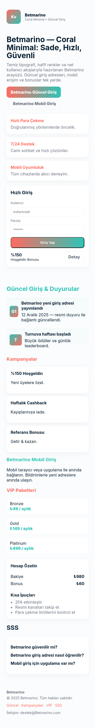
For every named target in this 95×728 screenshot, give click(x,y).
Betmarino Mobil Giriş (34, 103)
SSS (58, 705)
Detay (74, 256)
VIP (49, 705)
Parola (16, 221)
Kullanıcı (17, 203)
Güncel (12, 705)
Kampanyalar (32, 705)
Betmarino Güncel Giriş (34, 92)
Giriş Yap (47, 242)
